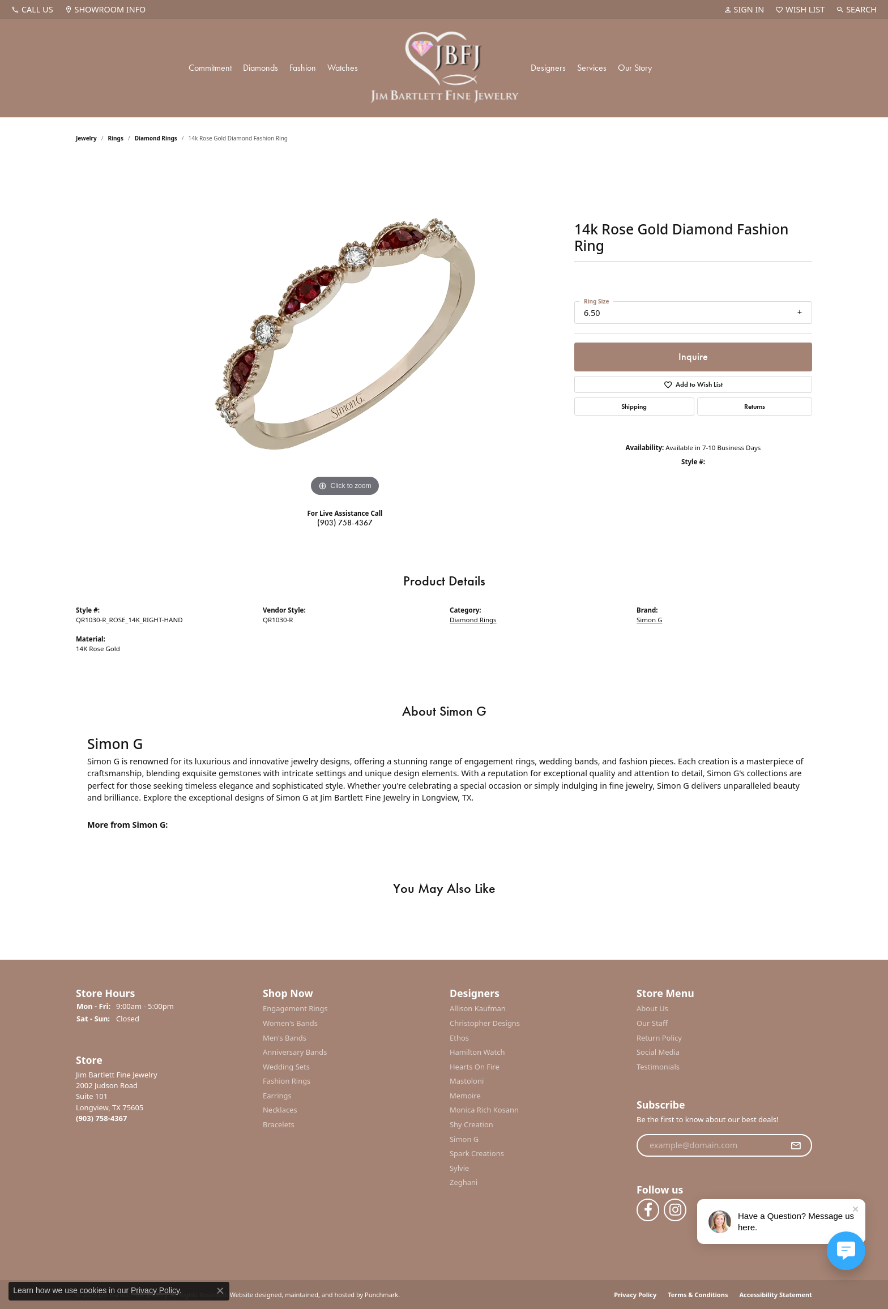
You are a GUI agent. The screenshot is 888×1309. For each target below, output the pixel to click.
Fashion (302, 68)
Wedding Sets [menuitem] (286, 1067)
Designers (548, 68)
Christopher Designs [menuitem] (485, 1023)
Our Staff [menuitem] (652, 1023)
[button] (163, 993)
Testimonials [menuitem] (658, 1067)
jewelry (86, 138)
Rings (115, 138)
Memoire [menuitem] (465, 1096)
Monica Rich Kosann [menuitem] (484, 1110)
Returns (754, 406)
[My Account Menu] (744, 9)
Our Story (635, 68)
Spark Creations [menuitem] (477, 1154)
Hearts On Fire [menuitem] (475, 1067)
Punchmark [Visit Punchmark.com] (381, 1294)
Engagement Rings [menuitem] (295, 1009)
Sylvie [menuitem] (459, 1168)
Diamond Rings (156, 138)
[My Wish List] (800, 9)
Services (592, 68)
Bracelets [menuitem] (278, 1125)
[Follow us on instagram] (675, 1210)
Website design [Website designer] (252, 1294)
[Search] (856, 9)
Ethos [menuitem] (459, 1038)
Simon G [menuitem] (464, 1139)
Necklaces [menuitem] (280, 1110)
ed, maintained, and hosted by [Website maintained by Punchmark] (318, 1294)
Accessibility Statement (775, 1294)
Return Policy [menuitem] (659, 1038)
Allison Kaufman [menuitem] (478, 1009)
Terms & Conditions (698, 1294)
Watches (342, 68)
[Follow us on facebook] (648, 1210)
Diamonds (260, 68)
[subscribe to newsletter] (795, 1145)
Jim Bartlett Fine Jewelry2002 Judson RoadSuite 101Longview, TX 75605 (116, 1097)
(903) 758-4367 (345, 522)
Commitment (210, 68)
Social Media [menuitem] (658, 1053)
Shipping (634, 406)
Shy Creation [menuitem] (471, 1125)
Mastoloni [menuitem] (467, 1081)
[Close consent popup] (220, 1290)
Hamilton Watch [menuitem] (477, 1053)
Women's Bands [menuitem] (290, 1023)
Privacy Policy (635, 1294)
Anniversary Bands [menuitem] (295, 1053)
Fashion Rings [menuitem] (286, 1081)
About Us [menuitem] (652, 1009)
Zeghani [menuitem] (463, 1183)
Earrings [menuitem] (277, 1096)
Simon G (650, 619)
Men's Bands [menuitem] (284, 1038)
